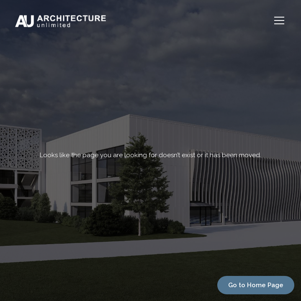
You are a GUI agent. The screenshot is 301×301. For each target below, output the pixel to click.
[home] (106, 20)
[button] (277, 20)
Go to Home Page (255, 285)
